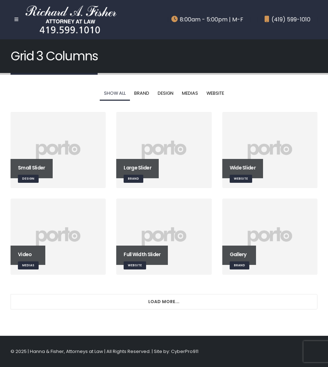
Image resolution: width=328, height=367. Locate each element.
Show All (115, 93)
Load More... (163, 302)
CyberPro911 (184, 351)
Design (165, 93)
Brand (141, 93)
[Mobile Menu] (16, 20)
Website (215, 93)
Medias (190, 93)
